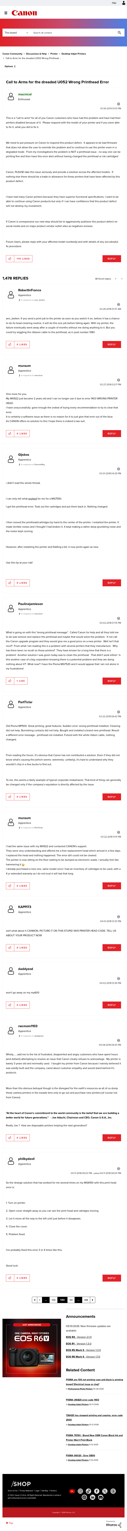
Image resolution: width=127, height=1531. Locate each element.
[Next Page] (92, 1300)
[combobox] (77, 33)
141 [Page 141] (71, 1300)
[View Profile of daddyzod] (25, 968)
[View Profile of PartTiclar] (25, 702)
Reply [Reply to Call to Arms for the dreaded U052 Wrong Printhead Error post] (112, 258)
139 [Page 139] (53, 1300)
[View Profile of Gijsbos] (23, 454)
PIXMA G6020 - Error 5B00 (80, 1455)
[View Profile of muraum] (24, 365)
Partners (53, 1491)
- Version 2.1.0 (79, 1337)
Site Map (45, 1491)
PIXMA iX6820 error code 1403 (82, 1399)
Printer (54, 53)
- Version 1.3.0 (78, 1344)
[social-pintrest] (84, 1497)
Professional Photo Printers (80, 1388)
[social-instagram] (80, 1491)
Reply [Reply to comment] (112, 344)
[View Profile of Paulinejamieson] (30, 603)
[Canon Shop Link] (19, 1483)
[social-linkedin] (92, 1497)
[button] (10, 258)
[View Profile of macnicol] (25, 94)
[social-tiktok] (88, 1491)
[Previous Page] (34, 1300)
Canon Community (24, 13)
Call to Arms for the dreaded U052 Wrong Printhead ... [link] (33, 58)
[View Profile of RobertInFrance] (29, 290)
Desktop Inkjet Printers (74, 53)
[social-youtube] (72, 1491)
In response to (33, 300)
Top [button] (11, 1523)
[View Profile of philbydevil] (26, 1158)
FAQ (114, 3)
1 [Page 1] (39, 1300)
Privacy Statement (26, 1491)
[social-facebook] (96, 1491)
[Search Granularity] (16, 33)
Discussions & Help (36, 53)
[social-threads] (113, 1491)
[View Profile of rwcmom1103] (28, 1026)
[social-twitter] (104, 1491)
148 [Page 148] (86, 1300)
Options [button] (9, 66)
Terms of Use (13, 1491)
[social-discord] (100, 1497)
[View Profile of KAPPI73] (24, 906)
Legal (37, 1491)
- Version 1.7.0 (83, 1357)
